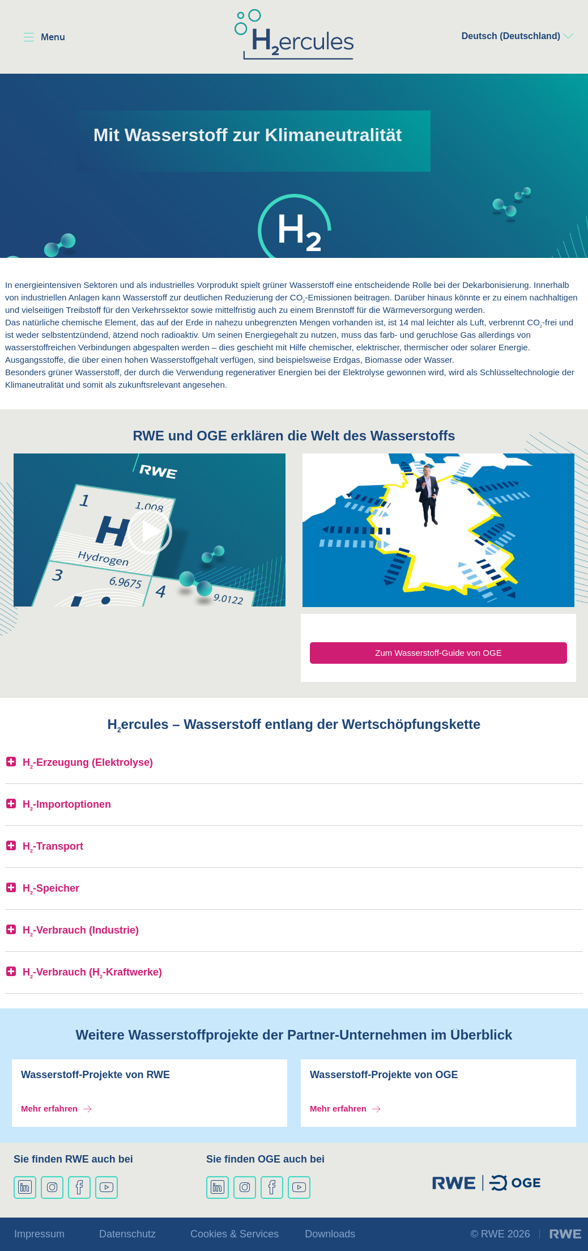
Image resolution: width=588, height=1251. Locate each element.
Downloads (330, 1234)
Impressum (39, 1234)
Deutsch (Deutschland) (511, 36)
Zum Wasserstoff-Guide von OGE (438, 653)
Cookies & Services (234, 1234)
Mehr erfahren (49, 1108)
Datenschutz (127, 1234)
